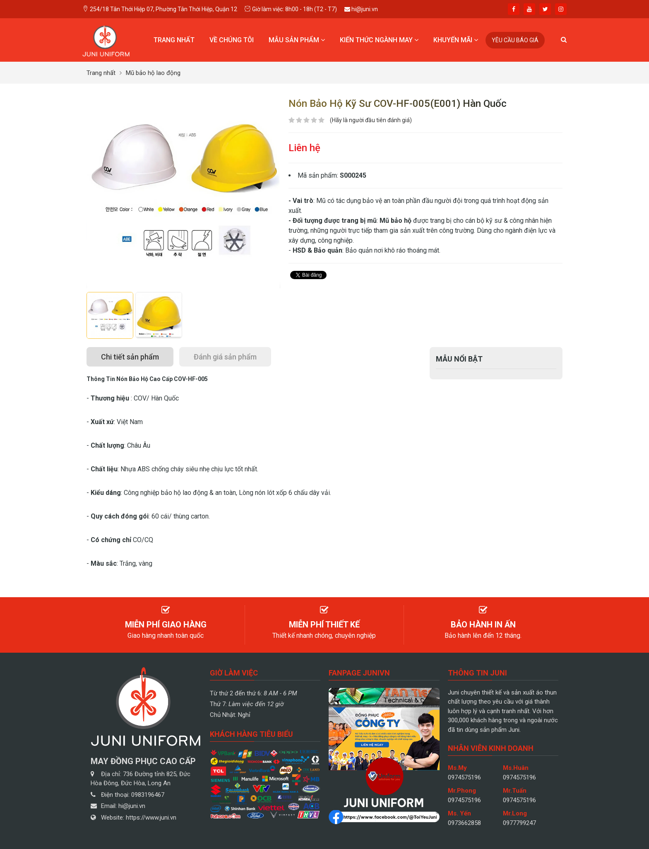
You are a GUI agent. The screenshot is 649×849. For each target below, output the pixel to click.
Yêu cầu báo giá (515, 40)
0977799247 (519, 823)
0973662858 (464, 823)
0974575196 (464, 777)
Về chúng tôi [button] (231, 40)
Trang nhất (174, 40)
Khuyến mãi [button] (455, 40)
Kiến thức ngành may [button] (379, 40)
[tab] (130, 357)
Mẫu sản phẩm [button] (297, 40)
